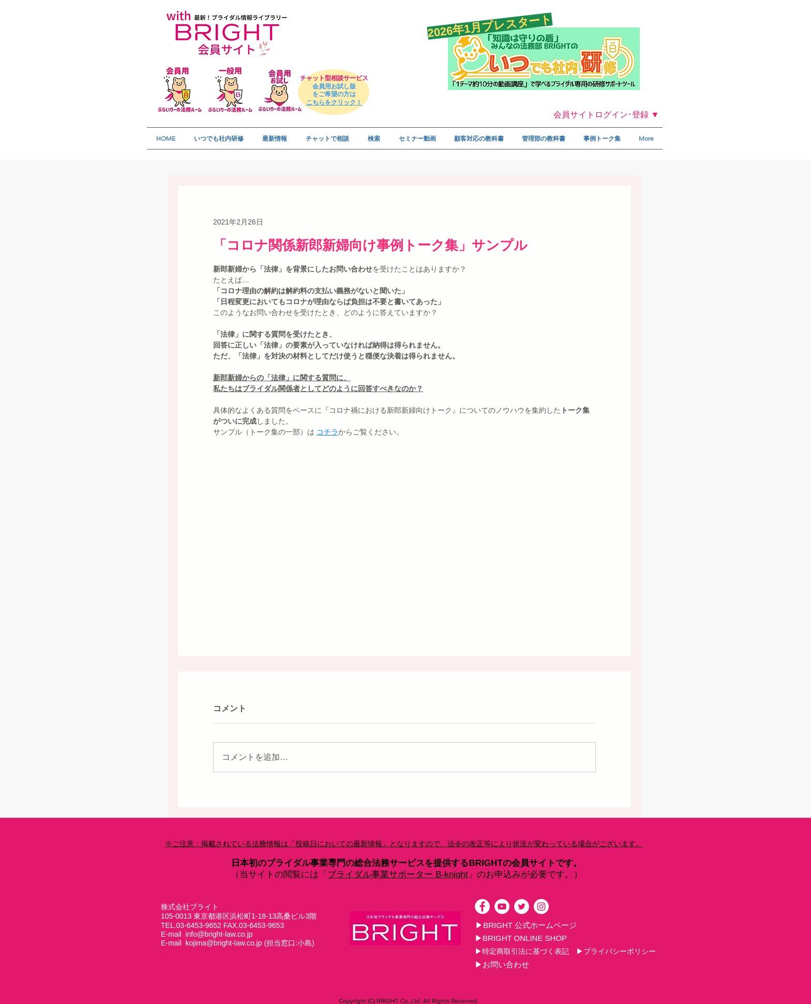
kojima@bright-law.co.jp (223, 943)
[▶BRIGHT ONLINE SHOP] (521, 937)
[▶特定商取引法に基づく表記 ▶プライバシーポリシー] (565, 951)
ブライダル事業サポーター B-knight (397, 874)
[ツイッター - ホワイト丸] (521, 906)
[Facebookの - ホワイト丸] (482, 906)
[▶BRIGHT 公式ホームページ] (526, 925)
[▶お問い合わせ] (501, 964)
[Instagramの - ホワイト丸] (541, 906)
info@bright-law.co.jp (218, 934)
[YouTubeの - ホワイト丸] (501, 906)
